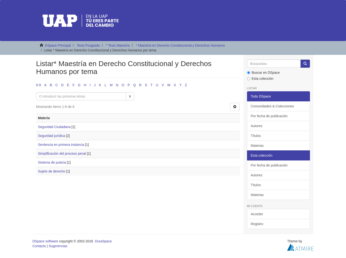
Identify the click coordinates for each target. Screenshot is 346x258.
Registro (257, 224)
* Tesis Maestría (118, 45)
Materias (257, 145)
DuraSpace (103, 241)
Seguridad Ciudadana (54, 127)
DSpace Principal (58, 45)
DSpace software (45, 241)
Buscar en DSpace (263, 72)
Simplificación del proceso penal (62, 153)
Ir (130, 96)
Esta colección (260, 78)
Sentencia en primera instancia (61, 145)
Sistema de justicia (52, 162)
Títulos (256, 136)
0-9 (38, 85)
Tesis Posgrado (88, 45)
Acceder (257, 214)
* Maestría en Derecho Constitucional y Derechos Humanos (180, 45)
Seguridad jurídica (51, 136)
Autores (256, 126)
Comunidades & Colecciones (272, 106)
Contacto (39, 246)
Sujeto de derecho (51, 171)
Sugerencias (58, 246)
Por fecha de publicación (269, 116)
